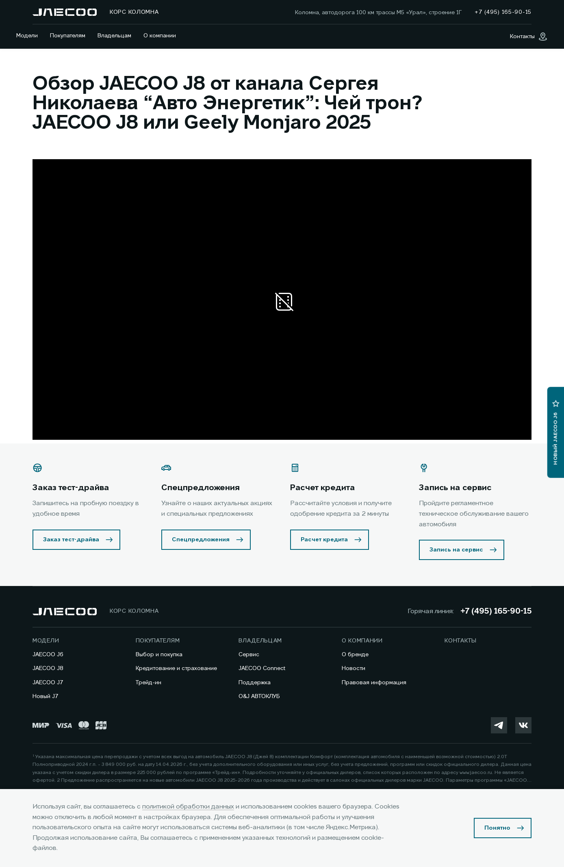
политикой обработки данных (188, 807)
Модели (27, 36)
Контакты (461, 641)
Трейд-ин (148, 682)
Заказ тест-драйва (71, 540)
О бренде (355, 654)
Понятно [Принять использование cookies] (497, 828)
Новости (353, 668)
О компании (159, 36)
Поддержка (255, 682)
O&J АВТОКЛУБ (259, 696)
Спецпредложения (201, 540)
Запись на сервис (456, 550)
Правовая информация (374, 682)
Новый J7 (46, 696)
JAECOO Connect (262, 668)
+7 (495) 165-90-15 (495, 612)
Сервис (249, 654)
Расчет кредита (324, 540)
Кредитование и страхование (176, 668)
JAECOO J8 (48, 668)
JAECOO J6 (48, 654)
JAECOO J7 (48, 682)
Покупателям (67, 36)
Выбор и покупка (159, 654)
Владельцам (114, 36)
